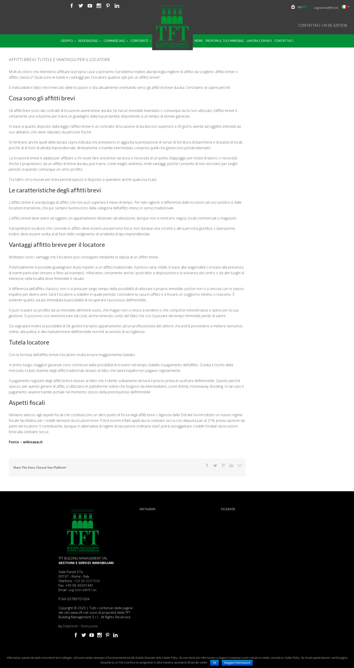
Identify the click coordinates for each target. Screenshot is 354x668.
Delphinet (70, 626)
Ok (214, 662)
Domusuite (89, 626)
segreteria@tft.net (326, 8)
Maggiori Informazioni (237, 662)
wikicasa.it (33, 441)
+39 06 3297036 (87, 580)
